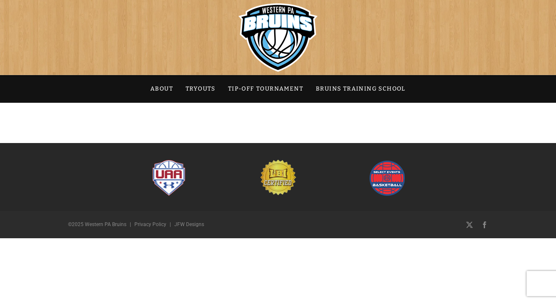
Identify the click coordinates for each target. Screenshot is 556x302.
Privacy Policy (150, 224)
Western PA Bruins (105, 224)
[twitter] (469, 224)
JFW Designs (189, 224)
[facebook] (484, 224)
